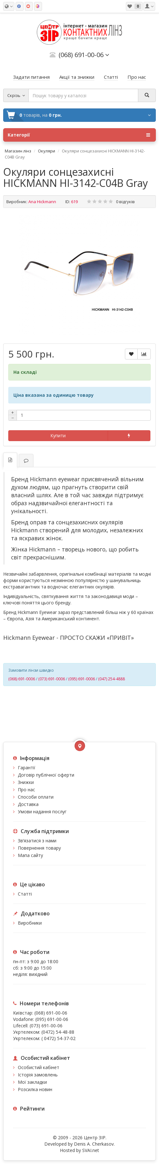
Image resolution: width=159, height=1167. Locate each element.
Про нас (26, 790)
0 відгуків (125, 201)
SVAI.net (90, 1150)
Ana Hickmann (42, 201)
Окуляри (46, 151)
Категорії (79, 135)
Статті (25, 894)
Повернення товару (39, 848)
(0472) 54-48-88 (57, 1032)
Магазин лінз (18, 151)
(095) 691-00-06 (51, 1019)
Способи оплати (36, 797)
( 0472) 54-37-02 (58, 1038)
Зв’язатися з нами (37, 841)
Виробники (30, 923)
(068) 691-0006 (21, 679)
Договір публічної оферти (46, 775)
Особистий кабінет (38, 1067)
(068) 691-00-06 (50, 1013)
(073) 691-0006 (51, 679)
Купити (58, 435)
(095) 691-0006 (81, 679)
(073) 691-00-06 (46, 1026)
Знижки (26, 782)
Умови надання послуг (42, 812)
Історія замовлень (38, 1075)
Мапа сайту (30, 855)
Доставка (28, 804)
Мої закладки (32, 1082)
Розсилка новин (35, 1089)
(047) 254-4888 (111, 679)
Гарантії (26, 767)
